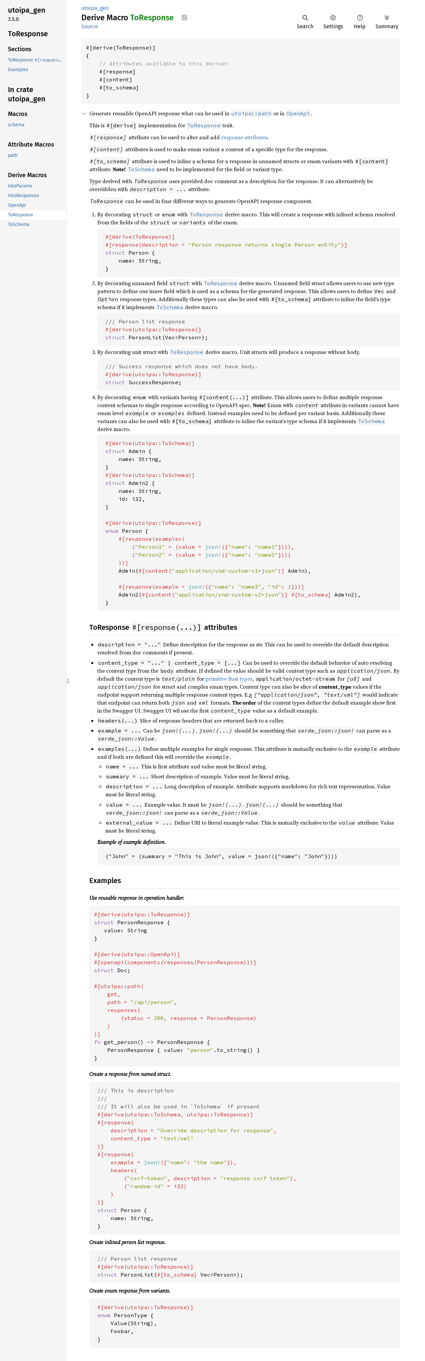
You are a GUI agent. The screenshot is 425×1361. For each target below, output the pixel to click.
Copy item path (184, 17)
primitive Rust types (229, 678)
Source (89, 26)
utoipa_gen (95, 8)
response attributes (244, 137)
